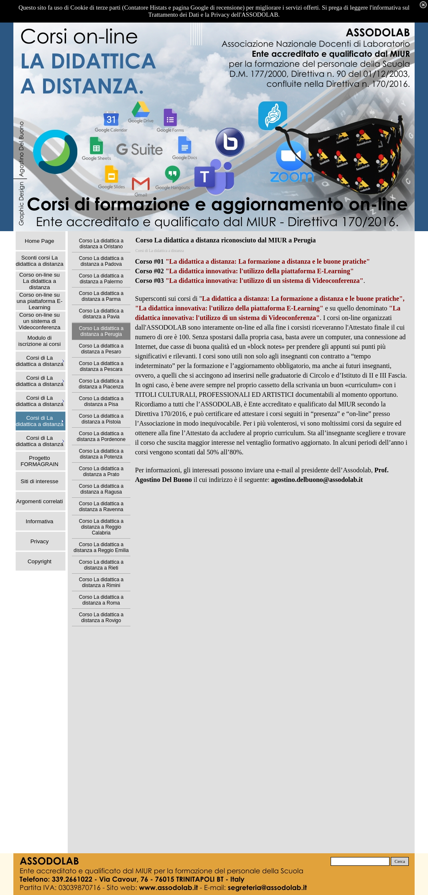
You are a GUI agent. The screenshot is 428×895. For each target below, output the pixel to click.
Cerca (400, 861)
